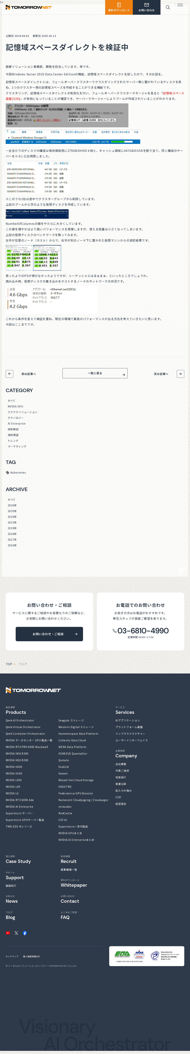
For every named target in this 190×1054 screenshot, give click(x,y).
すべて (11, 404)
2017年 (12, 543)
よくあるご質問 (69, 918)
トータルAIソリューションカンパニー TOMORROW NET (38, 969)
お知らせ (12, 902)
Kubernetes (18, 475)
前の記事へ (29, 374)
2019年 (12, 531)
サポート (15, 878)
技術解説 (13, 432)
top (9, 667)
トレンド (13, 444)
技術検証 (13, 438)
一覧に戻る (95, 375)
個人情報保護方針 (31, 959)
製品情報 (16, 713)
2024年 (12, 520)
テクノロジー (16, 421)
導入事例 (18, 862)
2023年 (12, 525)
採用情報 (69, 862)
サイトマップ (12, 959)
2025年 (12, 514)
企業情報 (126, 757)
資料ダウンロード (74, 886)
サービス (124, 713)
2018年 (12, 537)
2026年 (12, 508)
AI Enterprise (17, 426)
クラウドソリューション (23, 415)
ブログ (10, 918)
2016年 (12, 548)
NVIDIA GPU (15, 409)
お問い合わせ (70, 902)
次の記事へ (161, 374)
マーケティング (17, 449)
